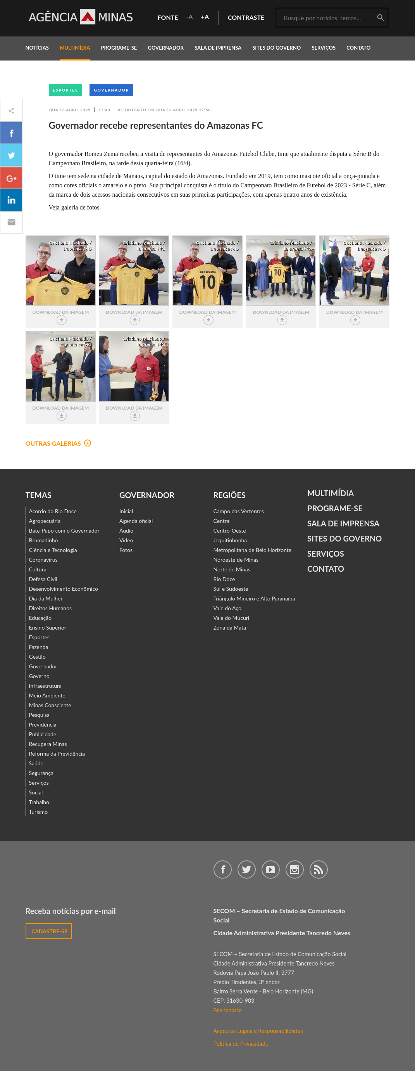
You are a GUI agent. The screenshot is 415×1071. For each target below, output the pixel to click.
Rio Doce (224, 579)
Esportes (65, 90)
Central (222, 520)
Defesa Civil (43, 579)
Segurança (41, 773)
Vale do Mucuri (232, 617)
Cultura (37, 569)
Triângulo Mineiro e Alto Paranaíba (254, 598)
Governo (39, 676)
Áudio (126, 530)
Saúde (36, 763)
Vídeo (126, 540)
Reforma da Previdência (57, 753)
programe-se (119, 48)
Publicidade (43, 734)
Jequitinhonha (230, 540)
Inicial (126, 511)
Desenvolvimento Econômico (63, 588)
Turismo (38, 811)
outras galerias (58, 443)
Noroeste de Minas (236, 559)
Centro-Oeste (230, 530)
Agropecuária (45, 520)
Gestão (37, 656)
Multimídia (330, 493)
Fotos (126, 550)
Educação (40, 617)
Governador (111, 90)
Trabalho (39, 802)
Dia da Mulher (46, 598)
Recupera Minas (48, 744)
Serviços (324, 48)
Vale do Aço (227, 608)
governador (165, 48)
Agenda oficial (136, 520)
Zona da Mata (230, 627)
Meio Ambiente (47, 695)
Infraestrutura (45, 685)
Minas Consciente (50, 705)
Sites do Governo (276, 48)
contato (358, 48)
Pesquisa (39, 714)
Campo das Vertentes (239, 511)
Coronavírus (43, 559)
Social (36, 792)
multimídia (75, 48)
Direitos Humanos (50, 608)
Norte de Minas (232, 569)
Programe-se (335, 508)
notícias (37, 48)
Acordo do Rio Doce (53, 511)
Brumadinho (43, 540)
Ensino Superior (47, 627)
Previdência (43, 724)
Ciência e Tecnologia (53, 550)
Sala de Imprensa (218, 48)
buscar (380, 18)
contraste (246, 17)
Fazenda (38, 647)
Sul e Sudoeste (231, 588)
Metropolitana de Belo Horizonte (253, 550)
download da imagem (60, 317)
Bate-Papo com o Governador (64, 530)
